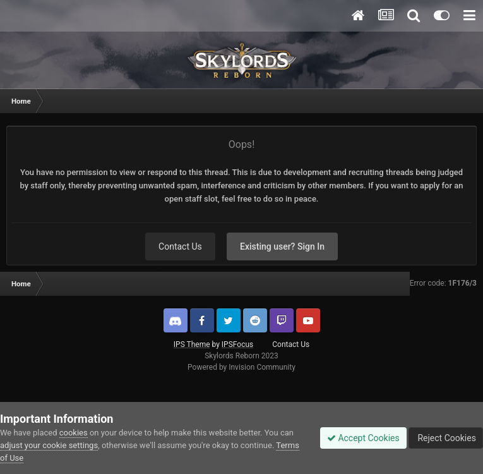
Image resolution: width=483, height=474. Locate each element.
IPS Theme (192, 344)
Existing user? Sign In (282, 246)
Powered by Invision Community (241, 367)
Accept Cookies (363, 438)
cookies (73, 432)
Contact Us (180, 246)
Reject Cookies (445, 438)
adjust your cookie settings (49, 445)
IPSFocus (237, 344)
